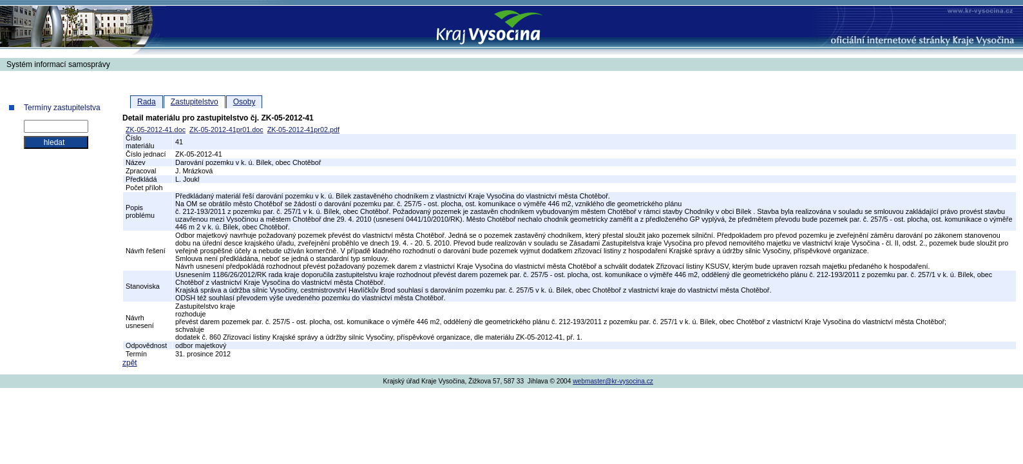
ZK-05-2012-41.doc (156, 129)
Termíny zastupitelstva (62, 107)
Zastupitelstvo (194, 101)
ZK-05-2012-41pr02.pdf (303, 129)
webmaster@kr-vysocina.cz (613, 381)
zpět (129, 362)
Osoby (244, 101)
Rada (146, 101)
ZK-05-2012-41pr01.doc (226, 129)
